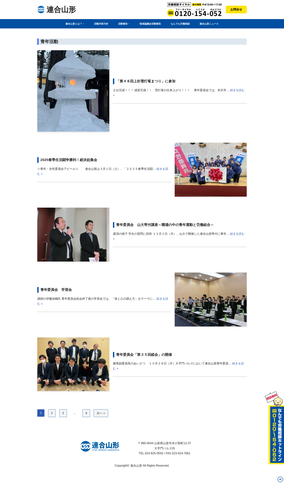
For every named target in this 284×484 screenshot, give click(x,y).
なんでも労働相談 (180, 23)
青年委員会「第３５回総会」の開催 (144, 354)
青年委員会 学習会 (56, 290)
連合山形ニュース (209, 23)
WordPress (44, 479)
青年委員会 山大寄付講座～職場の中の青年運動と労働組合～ (165, 225)
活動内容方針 (101, 23)
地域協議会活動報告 (150, 23)
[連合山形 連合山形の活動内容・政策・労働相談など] (56, 9)
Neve (40, 474)
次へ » (101, 413)
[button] (83, 23)
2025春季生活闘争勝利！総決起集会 (68, 160)
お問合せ (236, 9)
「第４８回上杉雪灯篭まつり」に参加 (145, 81)
